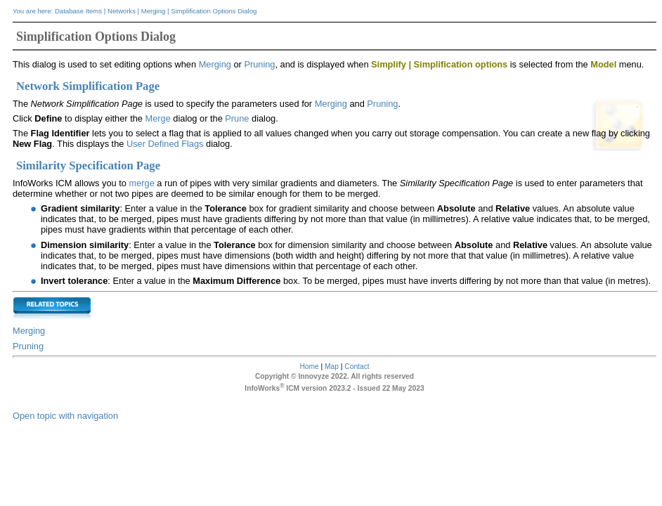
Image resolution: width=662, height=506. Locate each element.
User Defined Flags (165, 143)
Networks (122, 11)
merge (141, 183)
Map (332, 366)
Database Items (78, 11)
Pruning (259, 64)
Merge (157, 118)
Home (308, 366)
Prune (238, 118)
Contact (356, 366)
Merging (153, 11)
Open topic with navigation (65, 415)
